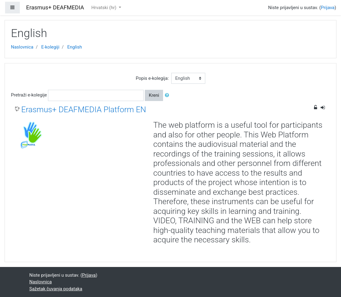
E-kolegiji (50, 47)
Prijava (328, 7)
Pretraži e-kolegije (29, 95)
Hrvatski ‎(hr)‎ (104, 7)
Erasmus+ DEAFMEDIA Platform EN (83, 109)
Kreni (154, 95)
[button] (168, 95)
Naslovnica (22, 47)
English (74, 47)
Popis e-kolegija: (152, 78)
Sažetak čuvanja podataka (55, 289)
